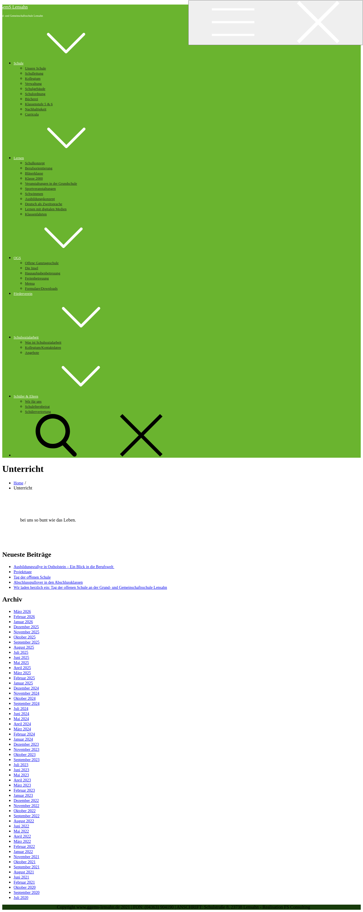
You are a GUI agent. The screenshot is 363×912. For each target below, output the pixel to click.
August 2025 (24, 647)
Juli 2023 (21, 765)
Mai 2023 (21, 775)
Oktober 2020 (24, 887)
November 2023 (26, 749)
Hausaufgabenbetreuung (42, 273)
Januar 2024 (23, 739)
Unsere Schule (35, 68)
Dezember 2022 (26, 800)
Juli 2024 (21, 709)
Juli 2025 (21, 652)
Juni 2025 (21, 657)
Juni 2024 (21, 714)
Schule (61, 63)
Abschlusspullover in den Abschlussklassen (48, 582)
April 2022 (22, 836)
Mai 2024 (21, 719)
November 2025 (26, 632)
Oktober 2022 (24, 811)
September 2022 (26, 816)
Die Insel (31, 268)
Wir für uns (33, 402)
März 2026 (22, 612)
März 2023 (22, 785)
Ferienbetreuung (37, 278)
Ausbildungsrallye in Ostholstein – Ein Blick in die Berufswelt (64, 567)
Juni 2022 (21, 826)
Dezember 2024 (26, 688)
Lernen (61, 158)
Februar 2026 (24, 617)
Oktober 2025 (24, 637)
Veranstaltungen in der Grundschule (51, 184)
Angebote (32, 353)
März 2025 (22, 673)
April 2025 (22, 668)
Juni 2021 (21, 877)
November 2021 (26, 857)
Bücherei (31, 99)
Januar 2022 (23, 852)
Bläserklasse (34, 173)
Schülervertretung (38, 412)
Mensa (30, 283)
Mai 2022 (21, 831)
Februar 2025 (24, 678)
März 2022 (22, 841)
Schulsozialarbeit (69, 337)
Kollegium (33, 79)
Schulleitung (34, 73)
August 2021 (24, 872)
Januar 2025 (23, 683)
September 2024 (26, 703)
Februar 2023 (24, 790)
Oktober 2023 (24, 755)
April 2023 (22, 780)
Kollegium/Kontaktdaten (43, 348)
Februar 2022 (24, 846)
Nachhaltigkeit (35, 109)
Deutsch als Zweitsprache (43, 204)
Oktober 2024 (24, 698)
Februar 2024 (24, 734)
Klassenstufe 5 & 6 (39, 104)
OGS (60, 258)
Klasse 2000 (34, 178)
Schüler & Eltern (68, 396)
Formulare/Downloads (41, 289)
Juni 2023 (21, 770)
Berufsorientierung (38, 168)
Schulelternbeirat (37, 407)
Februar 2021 (24, 882)
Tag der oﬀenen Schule (32, 577)
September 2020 (26, 892)
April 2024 (22, 724)
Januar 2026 (23, 622)
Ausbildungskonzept (40, 199)
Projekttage (23, 572)
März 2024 (22, 729)
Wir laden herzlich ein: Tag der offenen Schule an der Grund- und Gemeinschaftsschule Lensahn (90, 587)
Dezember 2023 (26, 744)
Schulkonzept (35, 163)
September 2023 (26, 760)
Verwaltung (33, 84)
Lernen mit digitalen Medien (46, 209)
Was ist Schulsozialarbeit (43, 342)
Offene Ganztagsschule (42, 263)
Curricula (32, 114)
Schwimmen (34, 194)
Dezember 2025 (26, 627)
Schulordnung (35, 94)
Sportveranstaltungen (40, 189)
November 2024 (26, 693)
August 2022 (24, 821)
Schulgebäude (35, 89)
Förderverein (23, 294)
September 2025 (26, 642)
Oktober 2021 (24, 862)
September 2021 (26, 867)
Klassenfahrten (36, 214)
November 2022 (26, 806)
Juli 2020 (21, 898)
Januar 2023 (23, 795)
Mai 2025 (21, 663)
